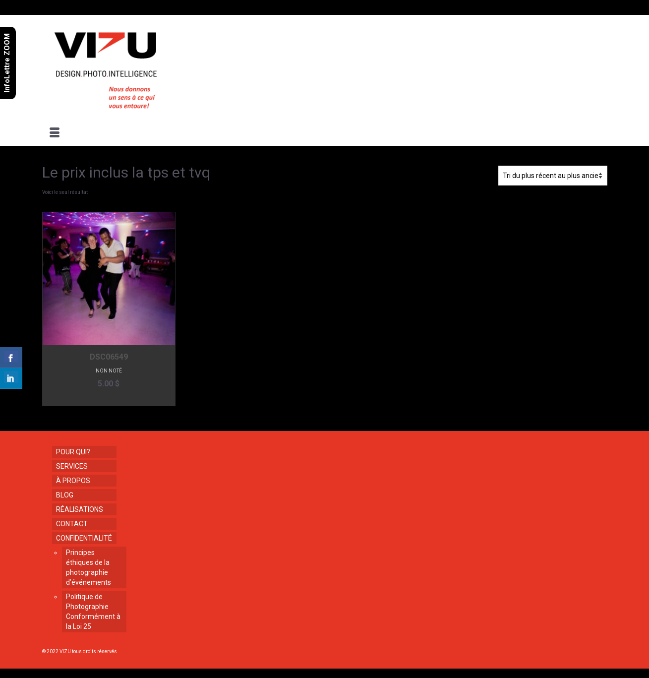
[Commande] (552, 175)
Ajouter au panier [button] (108, 398)
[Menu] (54, 133)
